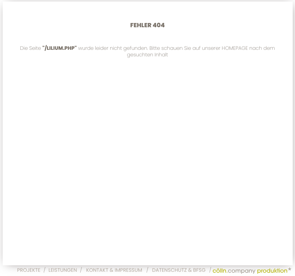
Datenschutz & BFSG (179, 270)
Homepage (235, 48)
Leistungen (62, 270)
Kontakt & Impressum (114, 270)
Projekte (29, 270)
